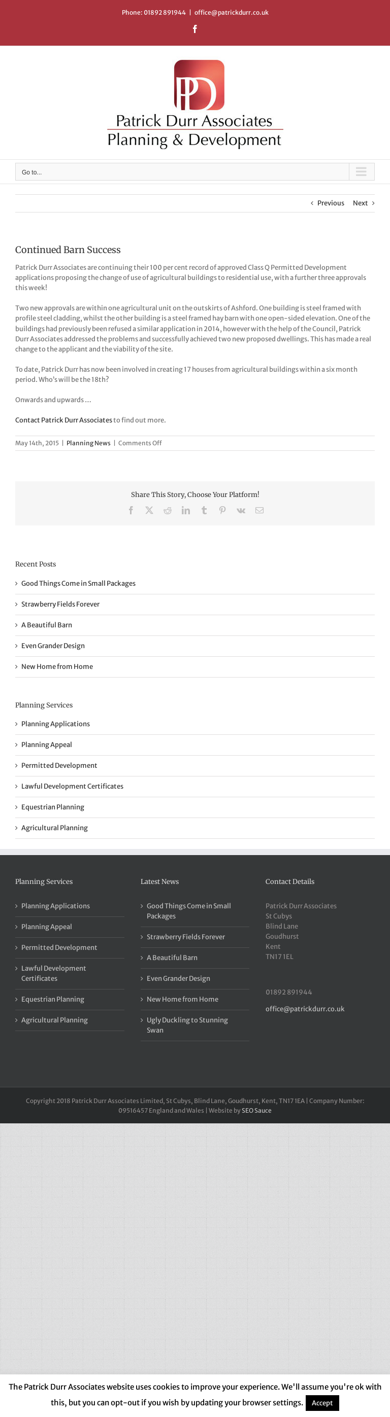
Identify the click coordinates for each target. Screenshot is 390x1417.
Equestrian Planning (52, 807)
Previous (330, 203)
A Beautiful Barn (46, 625)
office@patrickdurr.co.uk (231, 12)
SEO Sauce (257, 1110)
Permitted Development (59, 765)
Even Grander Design (53, 646)
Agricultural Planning (54, 828)
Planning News (89, 443)
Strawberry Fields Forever (60, 604)
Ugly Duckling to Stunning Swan (187, 1025)
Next (360, 203)
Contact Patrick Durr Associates (63, 420)
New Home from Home (57, 666)
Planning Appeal (46, 744)
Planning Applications (55, 724)
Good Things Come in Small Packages (78, 583)
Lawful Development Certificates (72, 786)
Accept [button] (322, 1403)
